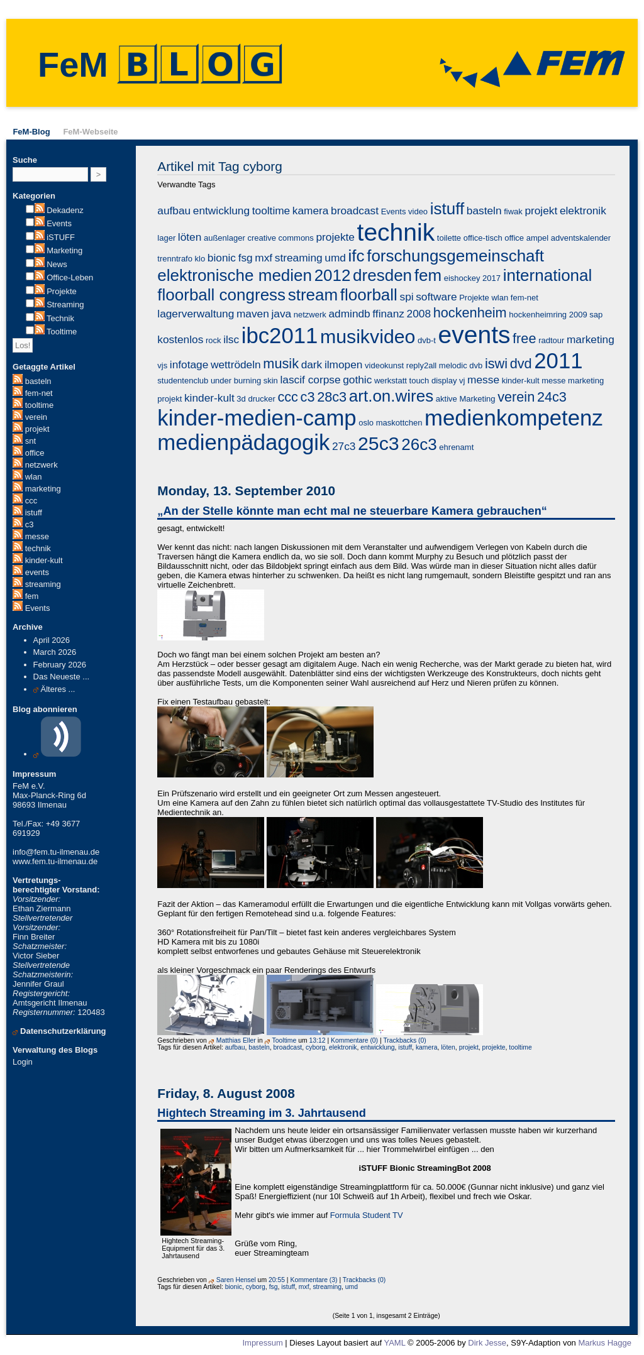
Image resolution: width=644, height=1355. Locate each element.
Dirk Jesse (487, 1342)
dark (312, 364)
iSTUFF (61, 237)
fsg (245, 257)
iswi (496, 363)
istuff (33, 512)
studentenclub (182, 380)
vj (462, 380)
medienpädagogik (243, 442)
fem (32, 596)
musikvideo (367, 336)
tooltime (39, 405)
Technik (60, 318)
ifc (356, 255)
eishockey (462, 278)
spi (407, 296)
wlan (33, 476)
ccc (31, 500)
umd (335, 257)
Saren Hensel (236, 1279)
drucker (261, 398)
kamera (310, 210)
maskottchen (399, 422)
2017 (491, 278)
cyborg (315, 1047)
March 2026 (55, 652)
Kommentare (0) (354, 1040)
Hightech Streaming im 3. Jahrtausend (261, 1113)
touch (419, 380)
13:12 (317, 1040)
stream (313, 294)
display (444, 380)
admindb (349, 313)
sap (595, 314)
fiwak (513, 211)
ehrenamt (456, 447)
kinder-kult (44, 560)
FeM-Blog (31, 131)
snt (30, 441)
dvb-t (427, 340)
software (436, 296)
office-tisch (483, 238)
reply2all (421, 365)
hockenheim (470, 313)
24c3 (552, 397)
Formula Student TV (366, 1215)
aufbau (174, 210)
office (35, 453)
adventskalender (581, 238)
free (524, 338)
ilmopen (344, 364)
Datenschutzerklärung (63, 1031)
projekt (37, 429)
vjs (162, 365)
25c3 (378, 443)
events (37, 572)
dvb (475, 365)
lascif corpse (310, 379)
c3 (29, 524)
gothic (357, 379)
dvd (521, 363)
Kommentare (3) (313, 1279)
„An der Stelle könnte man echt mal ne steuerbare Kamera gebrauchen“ (352, 511)
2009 (578, 314)
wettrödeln (236, 364)
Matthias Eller (236, 1040)
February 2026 (60, 664)
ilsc (231, 339)
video (418, 211)
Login (23, 1062)
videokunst (384, 365)
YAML (394, 1342)
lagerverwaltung (195, 313)
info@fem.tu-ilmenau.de (56, 852)
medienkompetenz (514, 418)
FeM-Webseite (90, 131)
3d (240, 398)
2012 (332, 275)
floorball (368, 294)
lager (166, 238)
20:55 (277, 1279)
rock (213, 340)
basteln (38, 381)
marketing (43, 488)
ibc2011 (280, 336)
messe (37, 536)
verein (36, 417)
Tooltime (62, 331)
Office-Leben (70, 277)
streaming (43, 584)
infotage (189, 364)
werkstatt (390, 380)
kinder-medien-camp (256, 418)
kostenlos (180, 339)
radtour (551, 340)
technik (38, 548)
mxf (263, 257)
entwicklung (221, 210)
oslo (366, 422)
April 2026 (51, 640)
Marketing (64, 250)
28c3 (332, 397)
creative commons (280, 238)
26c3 (418, 444)
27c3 (343, 446)
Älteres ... (58, 689)
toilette (449, 238)
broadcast (355, 210)
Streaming (65, 304)
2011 (558, 361)
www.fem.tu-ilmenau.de (55, 861)
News (57, 264)
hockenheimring (538, 314)
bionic (222, 257)
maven (252, 313)
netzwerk (41, 464)
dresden (382, 275)
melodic (453, 365)
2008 (419, 313)
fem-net (39, 393)
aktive (446, 398)
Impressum (262, 1342)
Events (59, 223)
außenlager (224, 238)
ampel (537, 238)
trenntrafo (174, 258)
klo (200, 258)
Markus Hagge (604, 1342)
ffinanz (388, 313)
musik (281, 363)
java (281, 313)
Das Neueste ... (61, 676)
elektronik (583, 210)
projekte (335, 237)
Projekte (62, 291)
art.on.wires (391, 396)
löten (189, 237)
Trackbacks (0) (404, 1040)
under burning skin (244, 380)
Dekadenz (65, 210)
